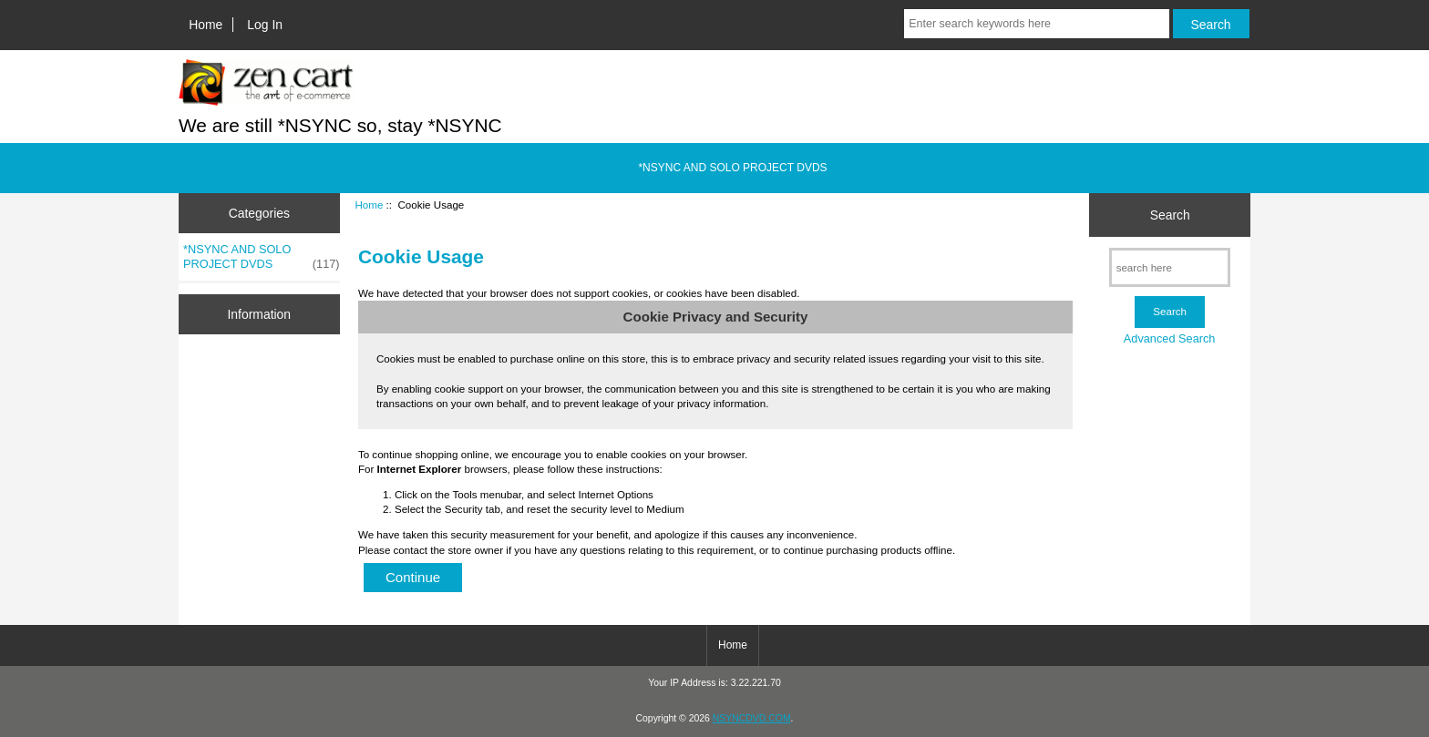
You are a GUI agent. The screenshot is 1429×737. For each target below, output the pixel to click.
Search (1170, 215)
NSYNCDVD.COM (752, 718)
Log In (265, 24)
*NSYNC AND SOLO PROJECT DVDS (732, 167)
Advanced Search (1170, 338)
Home (205, 24)
